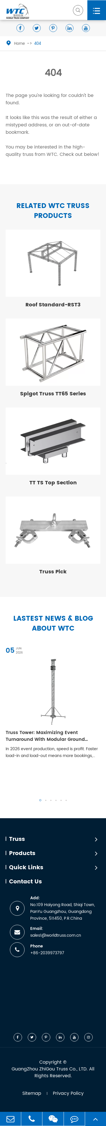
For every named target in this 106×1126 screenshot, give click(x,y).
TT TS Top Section (53, 483)
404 (37, 44)
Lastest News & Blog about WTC (53, 624)
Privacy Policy (68, 1093)
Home (19, 44)
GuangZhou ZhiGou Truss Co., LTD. (50, 1069)
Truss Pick (53, 572)
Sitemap (31, 1093)
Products (22, 853)
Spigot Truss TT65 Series (53, 394)
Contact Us (25, 882)
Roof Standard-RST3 (53, 305)
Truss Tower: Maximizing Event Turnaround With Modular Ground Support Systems (45, 736)
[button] (40, 800)
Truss (17, 839)
